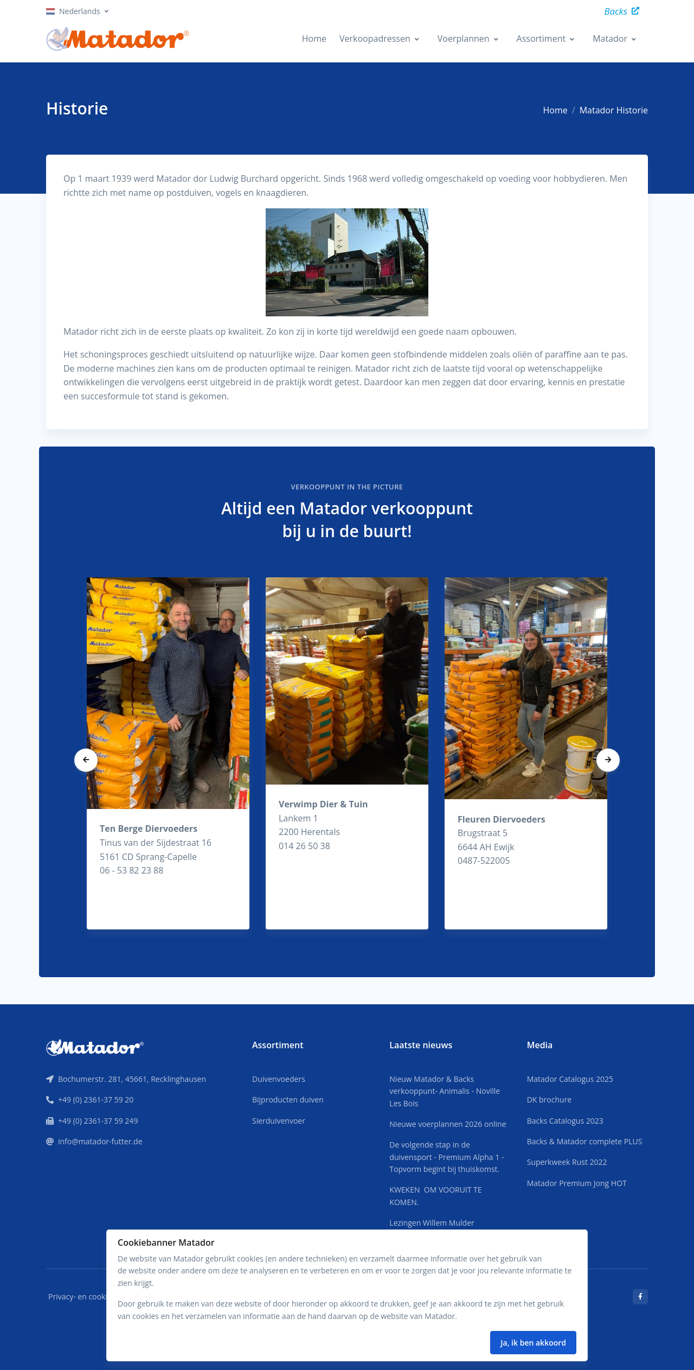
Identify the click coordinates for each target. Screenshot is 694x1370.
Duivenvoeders (278, 1079)
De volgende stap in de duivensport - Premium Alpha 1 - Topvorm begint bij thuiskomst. (446, 1156)
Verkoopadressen (374, 38)
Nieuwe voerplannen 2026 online (447, 1124)
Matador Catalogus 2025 (570, 1079)
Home (314, 38)
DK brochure (549, 1099)
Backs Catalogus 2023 (565, 1121)
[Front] (95, 1047)
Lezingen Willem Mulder (431, 1223)
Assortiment (541, 38)
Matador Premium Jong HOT (577, 1183)
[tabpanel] (168, 753)
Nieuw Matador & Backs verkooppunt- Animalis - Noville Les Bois (444, 1091)
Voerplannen (464, 38)
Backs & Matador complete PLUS (584, 1141)
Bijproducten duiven (288, 1099)
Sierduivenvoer (278, 1121)
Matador (610, 38)
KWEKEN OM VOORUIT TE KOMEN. (435, 1195)
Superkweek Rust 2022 (567, 1162)
